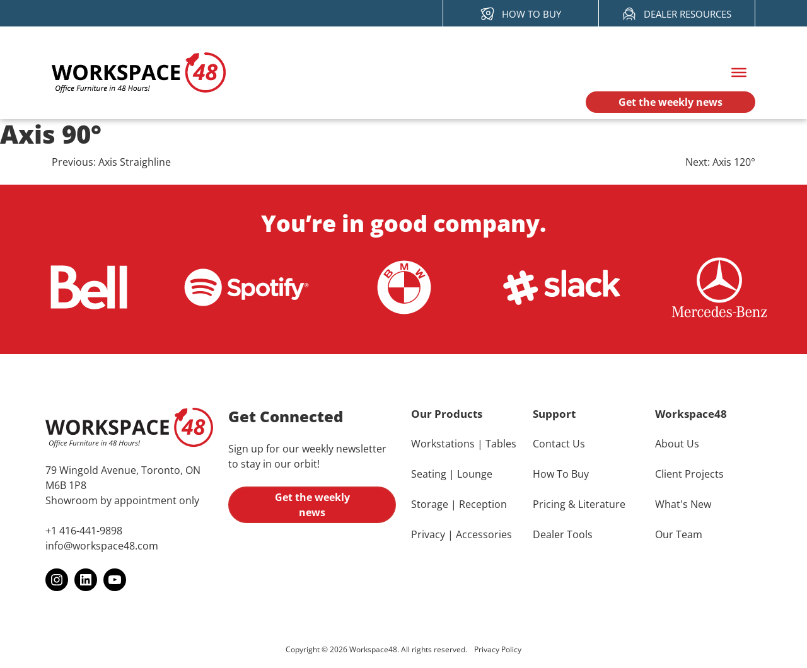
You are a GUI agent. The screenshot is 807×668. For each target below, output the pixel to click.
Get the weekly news (312, 504)
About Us (677, 444)
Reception (483, 504)
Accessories (484, 534)
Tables (500, 444)
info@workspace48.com (101, 546)
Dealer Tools (563, 534)
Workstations (443, 444)
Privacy (428, 534)
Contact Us (559, 444)
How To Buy (561, 474)
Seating (428, 474)
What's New (683, 504)
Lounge (474, 474)
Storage (429, 504)
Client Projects (689, 474)
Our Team (678, 534)
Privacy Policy (497, 649)
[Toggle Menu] (738, 72)
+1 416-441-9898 (83, 531)
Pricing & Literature (579, 504)
